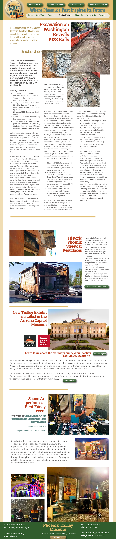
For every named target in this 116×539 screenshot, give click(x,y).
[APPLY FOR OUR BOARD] (98, 5)
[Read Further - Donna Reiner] (96, 286)
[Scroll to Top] (58, 537)
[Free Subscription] (99, 353)
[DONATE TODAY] (35, 5)
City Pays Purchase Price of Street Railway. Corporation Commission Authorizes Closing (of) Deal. (25, 96)
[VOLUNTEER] (76, 5)
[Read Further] (69, 380)
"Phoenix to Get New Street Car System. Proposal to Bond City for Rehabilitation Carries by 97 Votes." (26, 106)
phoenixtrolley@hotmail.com (95, 533)
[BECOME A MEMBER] (56, 5)
